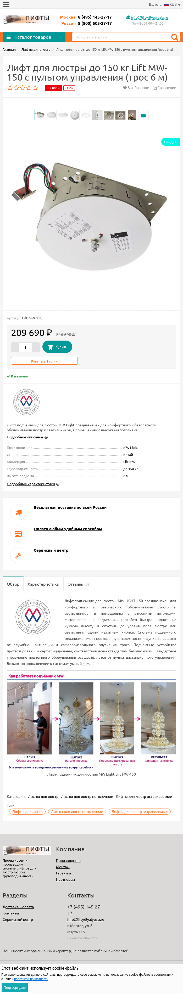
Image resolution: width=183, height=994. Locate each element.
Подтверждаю (15, 988)
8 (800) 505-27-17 (95, 23)
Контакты (11, 913)
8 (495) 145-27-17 (95, 17)
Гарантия (63, 873)
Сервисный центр (18, 919)
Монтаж (63, 866)
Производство (68, 860)
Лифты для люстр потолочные (87, 796)
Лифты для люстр (43, 796)
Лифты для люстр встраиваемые (144, 796)
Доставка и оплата (18, 906)
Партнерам (65, 879)
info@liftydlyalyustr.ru (149, 17)
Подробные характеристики (31, 483)
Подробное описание (25, 436)
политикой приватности (31, 979)
